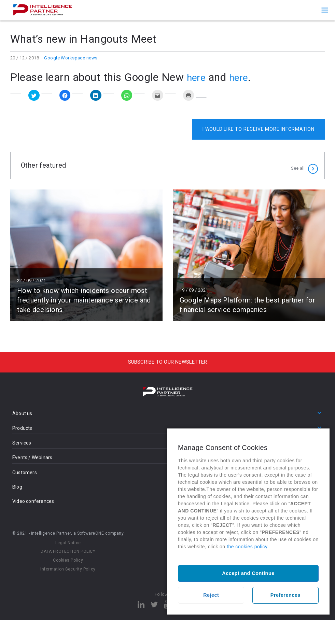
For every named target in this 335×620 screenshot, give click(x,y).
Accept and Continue (248, 573)
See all (298, 165)
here (197, 77)
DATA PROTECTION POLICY (68, 551)
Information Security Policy (68, 569)
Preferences (285, 595)
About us (22, 413)
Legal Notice (68, 542)
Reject (211, 595)
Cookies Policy (68, 560)
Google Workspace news (70, 57)
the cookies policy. (248, 546)
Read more (86, 255)
